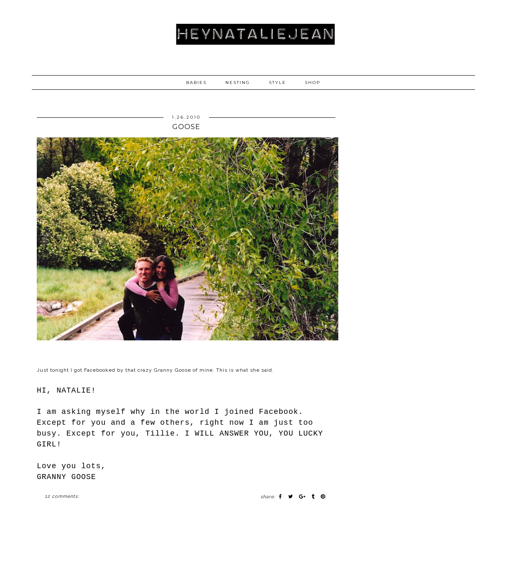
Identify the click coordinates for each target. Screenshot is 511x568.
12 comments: (62, 496)
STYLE (277, 82)
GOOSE (186, 127)
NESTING (237, 82)
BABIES (196, 82)
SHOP (312, 82)
